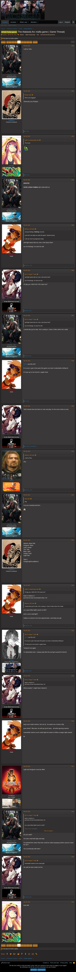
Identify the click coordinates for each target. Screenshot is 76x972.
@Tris (25, 364)
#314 (72, 630)
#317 (72, 766)
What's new (23, 22)
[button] (17, 22)
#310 (72, 451)
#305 (72, 225)
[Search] (73, 22)
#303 (72, 136)
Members (34, 22)
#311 (72, 495)
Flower (11, 165)
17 (22, 42)
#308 (72, 361)
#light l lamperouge (30, 34)
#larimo (22, 34)
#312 (72, 540)
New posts (4, 25)
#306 (72, 270)
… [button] (10, 42)
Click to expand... (49, 831)
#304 (72, 180)
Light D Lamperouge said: (32, 140)
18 (25, 42)
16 (19, 42)
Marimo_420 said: (30, 229)
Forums (5, 22)
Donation (13, 22)
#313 (72, 585)
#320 (72, 902)
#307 (72, 315)
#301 (72, 45)
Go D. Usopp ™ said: (30, 274)
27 (30, 42)
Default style (5, 962)
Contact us (46, 962)
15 (16, 42)
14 (13, 42)
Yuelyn (11, 660)
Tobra (11, 480)
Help (70, 962)
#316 (72, 721)
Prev (3, 42)
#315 (72, 676)
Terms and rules (54, 962)
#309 (72, 406)
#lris (38, 34)
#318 (72, 811)
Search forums (12, 25)
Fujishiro (4, 34)
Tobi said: (27, 498)
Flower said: (28, 95)
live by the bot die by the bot (48, 34)
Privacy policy (64, 962)
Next (35, 42)
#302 (72, 91)
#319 (72, 856)
